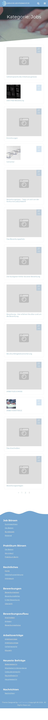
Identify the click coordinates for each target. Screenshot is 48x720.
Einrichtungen (12, 138)
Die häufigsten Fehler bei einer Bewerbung (23, 277)
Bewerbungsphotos (13, 625)
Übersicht (9, 604)
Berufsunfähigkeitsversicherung (19, 354)
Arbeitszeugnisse (11, 643)
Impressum (9, 578)
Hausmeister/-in (11, 679)
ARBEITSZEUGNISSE (14, 391)
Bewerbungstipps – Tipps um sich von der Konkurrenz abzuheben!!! (23, 200)
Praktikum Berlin (11, 557)
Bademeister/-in (11, 664)
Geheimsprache (11, 647)
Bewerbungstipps (12, 592)
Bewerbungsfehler (12, 596)
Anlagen (8, 621)
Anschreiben (10, 618)
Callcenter (10, 162)
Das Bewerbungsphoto (16, 239)
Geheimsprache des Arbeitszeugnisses (22, 77)
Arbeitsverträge (11, 639)
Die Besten (9, 528)
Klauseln (8, 650)
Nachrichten (10, 693)
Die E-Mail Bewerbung (15, 100)
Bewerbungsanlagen (15, 486)
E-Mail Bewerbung (12, 600)
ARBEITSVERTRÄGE (14, 410)
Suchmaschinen (11, 524)
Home (7, 571)
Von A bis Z (9, 553)
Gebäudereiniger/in (12, 672)
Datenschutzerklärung (14, 575)
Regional (8, 535)
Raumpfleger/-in (11, 676)
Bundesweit (9, 532)
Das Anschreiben (13, 448)
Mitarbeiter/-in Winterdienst (16, 668)
